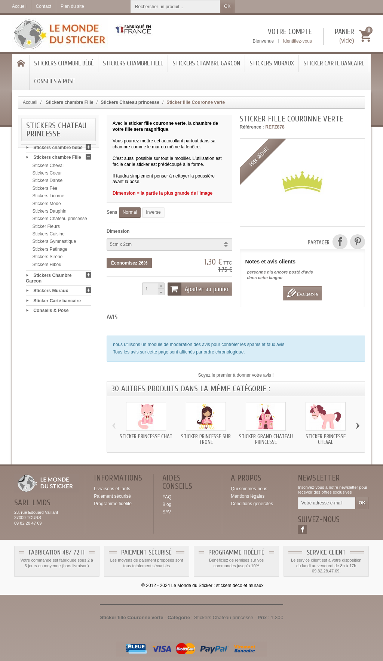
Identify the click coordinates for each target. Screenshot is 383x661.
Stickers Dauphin (50, 212)
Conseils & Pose (54, 81)
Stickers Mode (47, 205)
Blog (166, 504)
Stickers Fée (45, 189)
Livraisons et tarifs (112, 488)
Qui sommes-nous (249, 488)
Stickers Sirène (48, 258)
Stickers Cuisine (49, 235)
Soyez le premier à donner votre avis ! (235, 375)
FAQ (166, 497)
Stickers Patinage (50, 250)
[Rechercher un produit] (175, 6)
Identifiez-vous (297, 41)
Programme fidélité (113, 503)
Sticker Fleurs (46, 228)
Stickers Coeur (47, 174)
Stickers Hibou (47, 266)
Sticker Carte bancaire (333, 63)
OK (227, 6)
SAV (166, 512)
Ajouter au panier (198, 288)
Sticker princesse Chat (146, 436)
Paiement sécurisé (112, 496)
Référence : (252, 127)
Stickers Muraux (271, 63)
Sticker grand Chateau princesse (266, 439)
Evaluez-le (302, 293)
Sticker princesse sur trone (206, 439)
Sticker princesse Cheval (326, 439)
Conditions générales (252, 503)
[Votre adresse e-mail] (327, 503)
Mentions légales (247, 496)
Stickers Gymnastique (54, 243)
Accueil (30, 102)
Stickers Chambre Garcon (206, 63)
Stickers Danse (48, 182)
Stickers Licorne (48, 197)
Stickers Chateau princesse (60, 220)
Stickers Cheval (48, 167)
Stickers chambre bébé (64, 63)
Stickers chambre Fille (133, 63)
